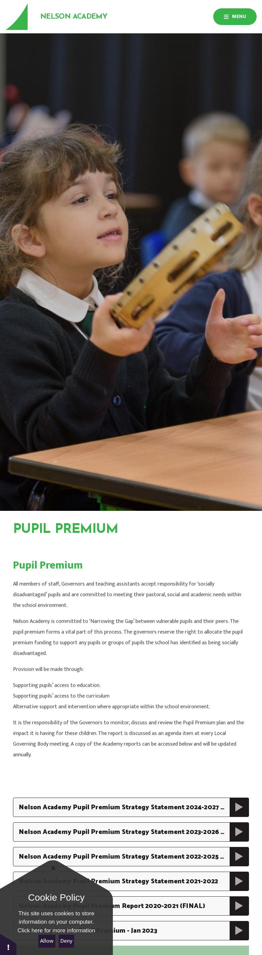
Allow (46, 941)
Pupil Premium (112, 547)
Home (20, 547)
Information (60, 547)
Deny (66, 941)
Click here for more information (56, 930)
